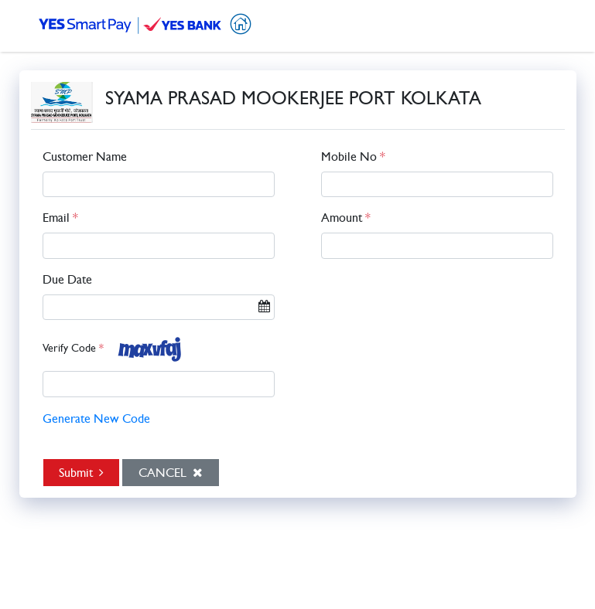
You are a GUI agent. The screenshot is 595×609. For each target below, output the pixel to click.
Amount (346, 218)
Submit (81, 472)
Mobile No (353, 157)
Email (60, 218)
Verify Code (73, 348)
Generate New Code (96, 419)
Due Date (67, 280)
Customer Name (85, 157)
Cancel (170, 472)
